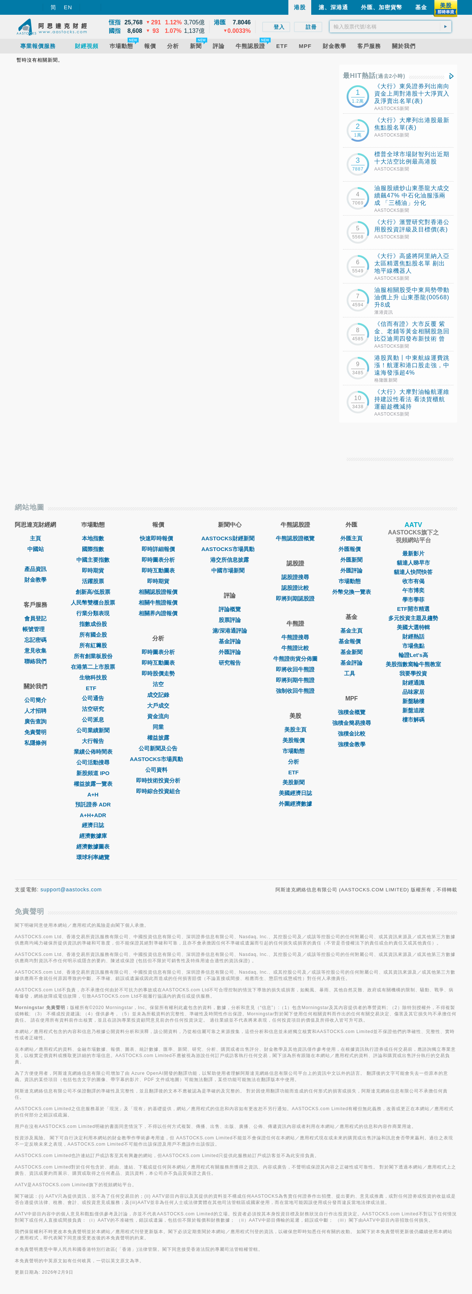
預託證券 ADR (93, 804)
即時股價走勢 (158, 673)
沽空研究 (93, 709)
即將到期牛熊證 (295, 680)
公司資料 (158, 770)
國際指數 (93, 549)
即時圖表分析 (158, 560)
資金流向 (158, 716)
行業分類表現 (93, 613)
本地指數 (93, 538)
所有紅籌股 (93, 645)
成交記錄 (158, 695)
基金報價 (351, 641)
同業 (158, 727)
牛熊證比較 (295, 648)
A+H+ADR (93, 815)
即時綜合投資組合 (158, 791)
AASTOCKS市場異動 (158, 759)
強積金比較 (351, 733)
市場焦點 (413, 646)
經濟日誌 (93, 825)
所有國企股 (93, 634)
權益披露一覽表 (93, 784)
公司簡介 (35, 700)
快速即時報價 (158, 538)
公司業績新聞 (93, 730)
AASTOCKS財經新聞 (229, 538)
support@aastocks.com (71, 889)
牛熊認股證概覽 (295, 538)
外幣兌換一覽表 (351, 592)
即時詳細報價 (158, 549)
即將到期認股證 (295, 598)
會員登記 (35, 618)
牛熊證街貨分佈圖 (295, 658)
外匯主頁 (351, 538)
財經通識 (413, 682)
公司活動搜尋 (93, 762)
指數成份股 (93, 624)
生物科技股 (93, 677)
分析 (295, 761)
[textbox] (390, 26)
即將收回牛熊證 (295, 669)
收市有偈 (413, 581)
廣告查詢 (35, 721)
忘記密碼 (35, 640)
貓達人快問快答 (413, 572)
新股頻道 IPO (93, 773)
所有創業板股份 (93, 656)
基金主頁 (351, 630)
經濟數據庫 (93, 836)
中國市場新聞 (229, 570)
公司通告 (93, 698)
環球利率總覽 (93, 857)
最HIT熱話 (374, 75)
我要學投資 (413, 673)
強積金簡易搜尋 (351, 723)
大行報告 (93, 741)
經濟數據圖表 (93, 846)
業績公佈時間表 (93, 751)
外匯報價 (351, 549)
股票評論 (230, 620)
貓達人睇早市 (413, 563)
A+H (92, 794)
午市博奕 (413, 590)
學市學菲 (413, 599)
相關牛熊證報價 (158, 602)
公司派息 (93, 719)
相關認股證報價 (158, 592)
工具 (351, 673)
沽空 (158, 684)
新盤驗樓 (413, 701)
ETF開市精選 (413, 609)
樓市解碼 (413, 719)
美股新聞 (295, 782)
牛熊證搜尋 (295, 637)
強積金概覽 (351, 712)
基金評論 (230, 641)
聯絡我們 (35, 661)
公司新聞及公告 (158, 748)
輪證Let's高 (413, 655)
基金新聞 (351, 652)
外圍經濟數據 (295, 804)
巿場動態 (351, 581)
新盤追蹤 (413, 710)
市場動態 (295, 751)
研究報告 (230, 663)
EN (68, 7)
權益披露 (158, 737)
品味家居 (413, 692)
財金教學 (35, 580)
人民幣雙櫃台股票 (93, 602)
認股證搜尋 (295, 577)
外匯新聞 (351, 560)
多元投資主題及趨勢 (413, 618)
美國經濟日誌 (295, 793)
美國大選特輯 (413, 627)
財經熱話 (413, 636)
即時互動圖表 (158, 570)
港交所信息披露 (229, 560)
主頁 (35, 538)
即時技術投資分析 (158, 780)
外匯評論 (230, 652)
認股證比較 (295, 588)
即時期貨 (93, 570)
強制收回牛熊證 (295, 691)
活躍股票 (93, 581)
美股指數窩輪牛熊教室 (413, 664)
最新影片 (413, 553)
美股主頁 (295, 729)
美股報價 (295, 740)
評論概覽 (230, 609)
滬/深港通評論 (229, 630)
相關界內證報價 (158, 613)
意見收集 (35, 650)
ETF (93, 688)
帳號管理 (35, 629)
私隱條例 (35, 743)
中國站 (35, 549)
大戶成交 (158, 705)
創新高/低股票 (93, 592)
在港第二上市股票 (93, 667)
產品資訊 (35, 569)
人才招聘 (35, 711)
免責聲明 (35, 732)
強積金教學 (351, 744)
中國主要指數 (93, 560)
